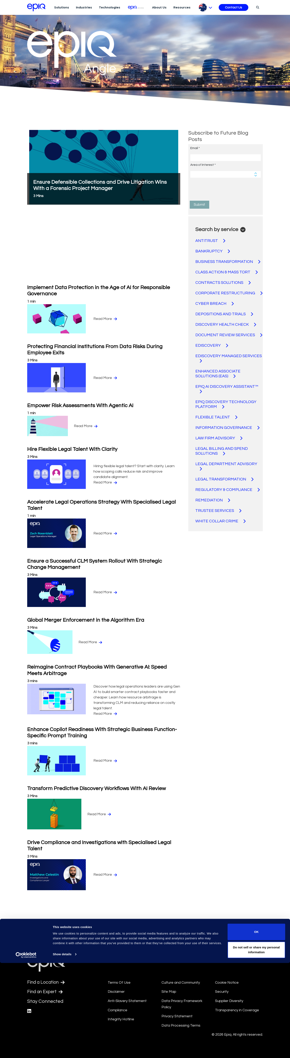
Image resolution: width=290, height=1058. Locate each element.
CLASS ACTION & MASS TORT (226, 272)
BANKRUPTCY (212, 251)
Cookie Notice (227, 982)
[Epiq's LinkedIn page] (29, 1011)
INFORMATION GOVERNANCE (227, 428)
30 (164, 930)
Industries (84, 7)
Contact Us (233, 7)
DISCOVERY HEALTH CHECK (225, 325)
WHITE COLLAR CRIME (220, 521)
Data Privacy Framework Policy (182, 1004)
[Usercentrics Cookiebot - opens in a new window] (26, 1050)
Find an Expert (46, 992)
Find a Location (47, 982)
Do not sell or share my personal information (256, 1045)
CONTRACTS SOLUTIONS (223, 283)
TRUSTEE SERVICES (218, 511)
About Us (159, 7)
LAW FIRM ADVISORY (218, 438)
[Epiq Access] (136, 7)
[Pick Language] (205, 7)
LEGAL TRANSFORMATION (224, 479)
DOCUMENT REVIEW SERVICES (228, 335)
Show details (62, 1049)
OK (256, 1027)
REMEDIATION (212, 500)
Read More (105, 319)
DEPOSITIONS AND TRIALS (224, 314)
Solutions (61, 7)
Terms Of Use (119, 982)
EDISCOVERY (211, 345)
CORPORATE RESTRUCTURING (229, 293)
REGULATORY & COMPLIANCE (227, 490)
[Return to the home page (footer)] (36, 7)
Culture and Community (181, 982)
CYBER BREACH (214, 304)
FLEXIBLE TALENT (216, 417)
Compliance (117, 1010)
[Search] (257, 7)
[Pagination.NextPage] (172, 930)
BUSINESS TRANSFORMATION (227, 262)
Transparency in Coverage (237, 1010)
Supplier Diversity (229, 1001)
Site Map (169, 992)
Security (222, 992)
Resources (182, 7)
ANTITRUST (210, 241)
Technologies (109, 7)
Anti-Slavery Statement (127, 1001)
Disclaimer (116, 992)
